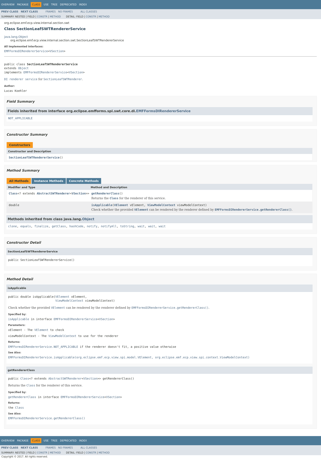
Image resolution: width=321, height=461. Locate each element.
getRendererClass (105, 193)
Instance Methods (48, 181)
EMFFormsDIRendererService (26, 51)
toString (127, 226)
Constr (42, 16)
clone (12, 226)
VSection (57, 51)
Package (22, 4)
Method (55, 16)
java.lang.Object (16, 36)
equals (25, 226)
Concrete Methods (84, 181)
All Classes (89, 11)
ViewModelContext (161, 205)
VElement (121, 205)
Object (23, 68)
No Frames (65, 11)
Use (46, 4)
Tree (54, 4)
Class (13, 193)
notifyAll (109, 226)
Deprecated (68, 4)
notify (92, 226)
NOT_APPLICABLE (20, 118)
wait (141, 226)
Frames (51, 11)
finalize (41, 226)
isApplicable (101, 205)
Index (83, 4)
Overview (8, 4)
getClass (59, 226)
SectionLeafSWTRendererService (34, 157)
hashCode (76, 226)
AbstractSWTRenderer (53, 193)
